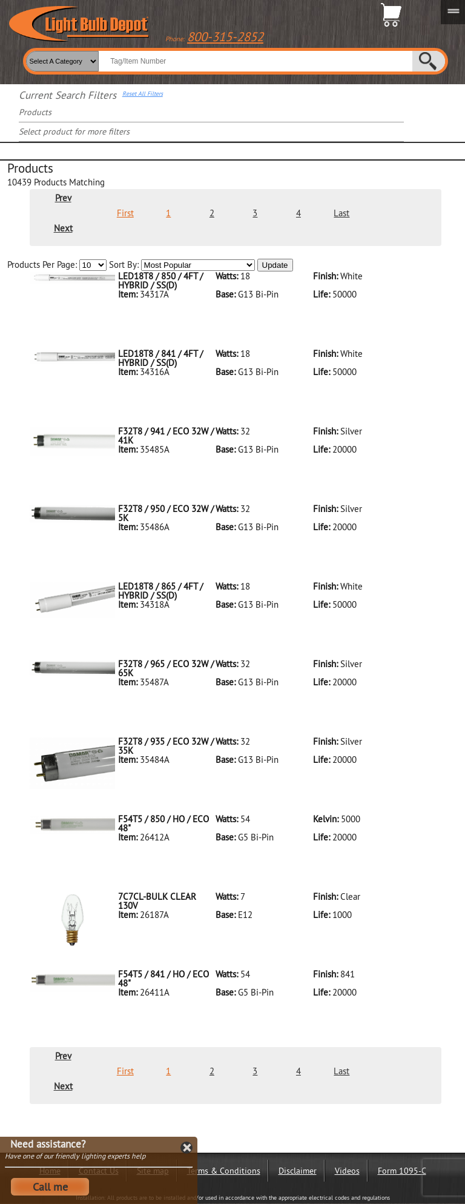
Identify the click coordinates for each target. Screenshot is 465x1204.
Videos (347, 1170)
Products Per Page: (57, 265)
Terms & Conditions (223, 1170)
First (125, 213)
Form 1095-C (402, 1170)
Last (341, 213)
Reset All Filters (142, 94)
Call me (50, 1187)
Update (275, 265)
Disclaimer (298, 1170)
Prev (63, 198)
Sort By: (182, 265)
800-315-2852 (225, 36)
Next (63, 228)
